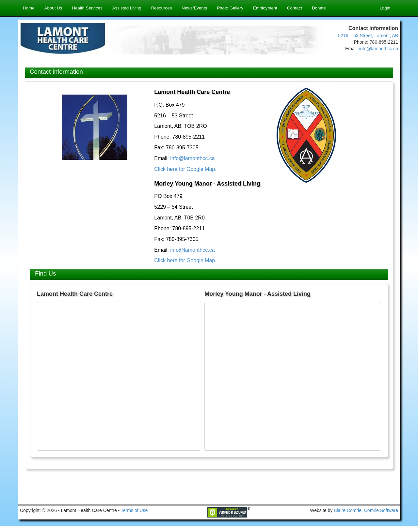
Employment (265, 8)
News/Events (194, 8)
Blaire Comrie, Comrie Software (366, 510)
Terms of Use (134, 510)
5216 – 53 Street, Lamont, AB (368, 35)
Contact (294, 8)
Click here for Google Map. (185, 169)
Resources (161, 8)
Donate (319, 8)
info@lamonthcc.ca (378, 48)
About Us (53, 8)
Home (29, 8)
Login (384, 8)
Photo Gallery (230, 8)
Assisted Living (126, 8)
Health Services (87, 8)
